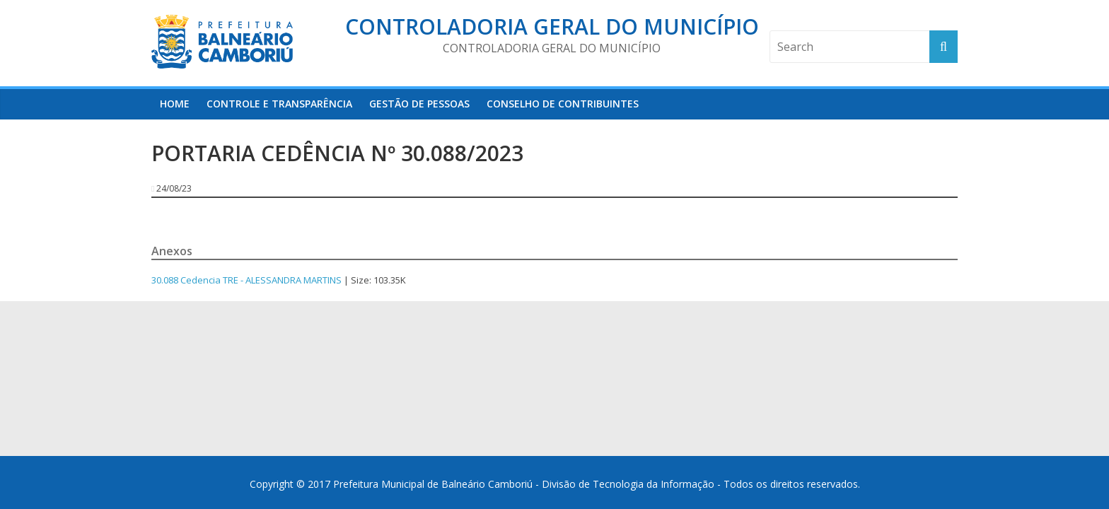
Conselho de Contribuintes (563, 103)
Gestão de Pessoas (419, 103)
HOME (175, 103)
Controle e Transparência (279, 103)
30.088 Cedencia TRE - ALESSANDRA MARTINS (246, 280)
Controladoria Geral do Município (552, 26)
